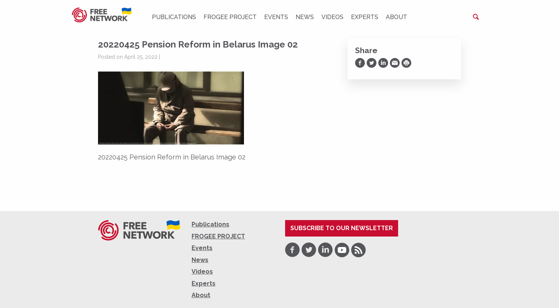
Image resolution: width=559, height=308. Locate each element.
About (396, 17)
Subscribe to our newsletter (341, 228)
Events (276, 17)
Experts (364, 17)
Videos (332, 17)
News (305, 17)
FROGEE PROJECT (230, 17)
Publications (174, 17)
